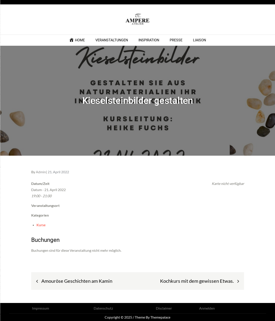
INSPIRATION (148, 40)
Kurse (41, 225)
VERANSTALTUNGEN (111, 40)
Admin (41, 172)
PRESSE (176, 40)
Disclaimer (164, 308)
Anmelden (207, 308)
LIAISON (199, 40)
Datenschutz (103, 308)
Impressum (40, 308)
